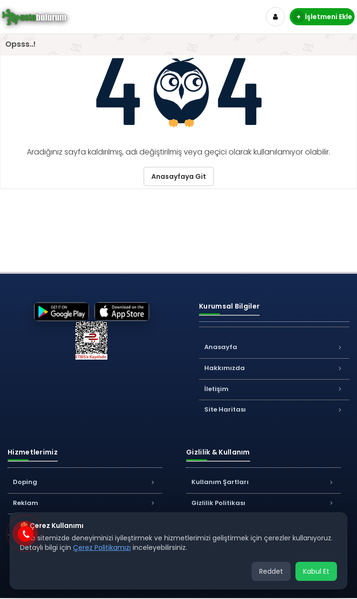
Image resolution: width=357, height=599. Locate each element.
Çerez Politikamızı (102, 547)
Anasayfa (274, 346)
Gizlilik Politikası (263, 502)
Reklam (85, 502)
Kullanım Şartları (263, 481)
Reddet (271, 571)
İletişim (274, 388)
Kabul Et (316, 571)
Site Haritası (274, 409)
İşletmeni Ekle (322, 16)
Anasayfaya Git (178, 176)
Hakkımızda (274, 367)
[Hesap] (275, 16)
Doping (85, 481)
